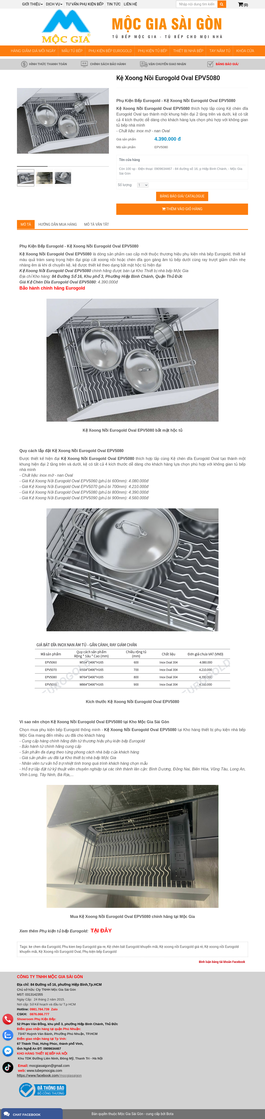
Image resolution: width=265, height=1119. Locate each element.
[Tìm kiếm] (221, 4)
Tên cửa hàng (129, 160)
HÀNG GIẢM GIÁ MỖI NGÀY (33, 51)
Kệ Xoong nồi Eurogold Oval (60, 952)
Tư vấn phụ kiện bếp (84, 4)
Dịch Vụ (54, 4)
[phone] (7, 1017)
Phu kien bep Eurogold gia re (84, 947)
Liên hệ (130, 4)
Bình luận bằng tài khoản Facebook (222, 962)
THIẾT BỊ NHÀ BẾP (188, 51)
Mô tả (26, 224)
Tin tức (113, 4)
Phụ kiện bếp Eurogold (99, 952)
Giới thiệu (32, 4)
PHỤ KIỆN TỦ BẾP (152, 51)
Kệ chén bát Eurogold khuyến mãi (132, 947)
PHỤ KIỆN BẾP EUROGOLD (110, 51)
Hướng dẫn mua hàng (57, 224)
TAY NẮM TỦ (219, 51)
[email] (7, 1049)
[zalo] (7, 1033)
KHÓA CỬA (245, 51)
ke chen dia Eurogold (44, 947)
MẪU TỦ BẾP (72, 51)
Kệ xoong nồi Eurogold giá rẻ (181, 947)
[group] (63, 121)
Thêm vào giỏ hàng (182, 209)
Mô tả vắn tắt (96, 224)
